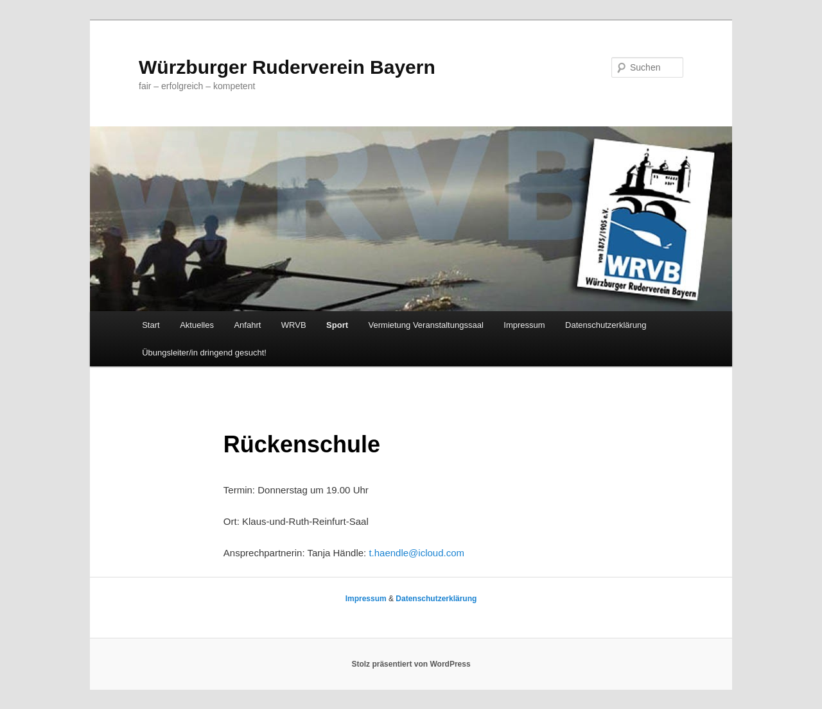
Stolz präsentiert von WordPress (410, 664)
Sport (337, 325)
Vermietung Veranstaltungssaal (426, 325)
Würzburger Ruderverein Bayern (287, 67)
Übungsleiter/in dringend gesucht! (204, 352)
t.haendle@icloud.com (416, 552)
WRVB (293, 325)
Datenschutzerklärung (605, 325)
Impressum (524, 325)
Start (150, 325)
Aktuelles (197, 325)
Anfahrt (247, 325)
